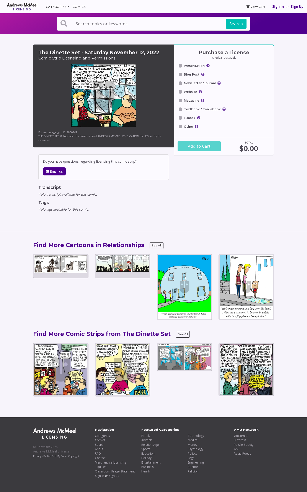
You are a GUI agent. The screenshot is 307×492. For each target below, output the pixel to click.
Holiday (146, 458)
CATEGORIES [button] (56, 6)
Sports (145, 449)
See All (157, 245)
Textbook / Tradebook (202, 109)
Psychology (195, 449)
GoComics (241, 436)
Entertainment (150, 462)
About (99, 449)
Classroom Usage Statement (115, 471)
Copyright (73, 456)
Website (190, 91)
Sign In (99, 476)
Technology (196, 436)
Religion (193, 471)
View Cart (255, 6)
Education (148, 453)
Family (145, 436)
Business (147, 467)
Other (188, 126)
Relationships (150, 444)
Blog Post (191, 74)
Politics (192, 453)
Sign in (278, 6)
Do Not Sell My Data (54, 456)
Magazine (191, 100)
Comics (100, 440)
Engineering (196, 462)
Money (192, 444)
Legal (191, 458)
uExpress (240, 440)
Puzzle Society (243, 444)
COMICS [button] (79, 6)
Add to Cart (199, 146)
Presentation (194, 65)
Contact (100, 458)
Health (145, 471)
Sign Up (297, 6)
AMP (237, 449)
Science (193, 467)
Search (236, 23)
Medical (193, 440)
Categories (102, 436)
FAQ (98, 453)
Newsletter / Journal (200, 83)
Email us (54, 171)
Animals (146, 440)
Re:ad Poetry (242, 453)
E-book (189, 118)
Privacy (37, 456)
